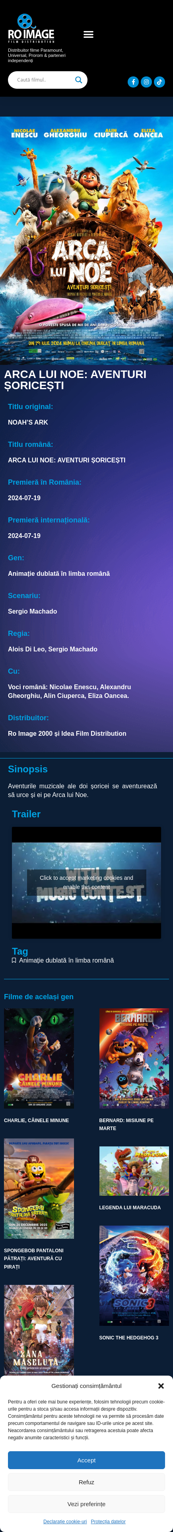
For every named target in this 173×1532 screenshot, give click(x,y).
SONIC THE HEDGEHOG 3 (129, 1338)
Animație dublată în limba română (66, 960)
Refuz (86, 1482)
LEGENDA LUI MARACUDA (130, 1207)
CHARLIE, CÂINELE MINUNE (36, 1120)
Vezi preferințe (87, 1504)
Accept (87, 1460)
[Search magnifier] (78, 80)
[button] (161, 1386)
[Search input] (44, 80)
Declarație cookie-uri (65, 1521)
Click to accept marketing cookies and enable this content (86, 882)
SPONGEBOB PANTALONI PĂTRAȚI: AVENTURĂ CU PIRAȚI (34, 1259)
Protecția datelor (108, 1521)
